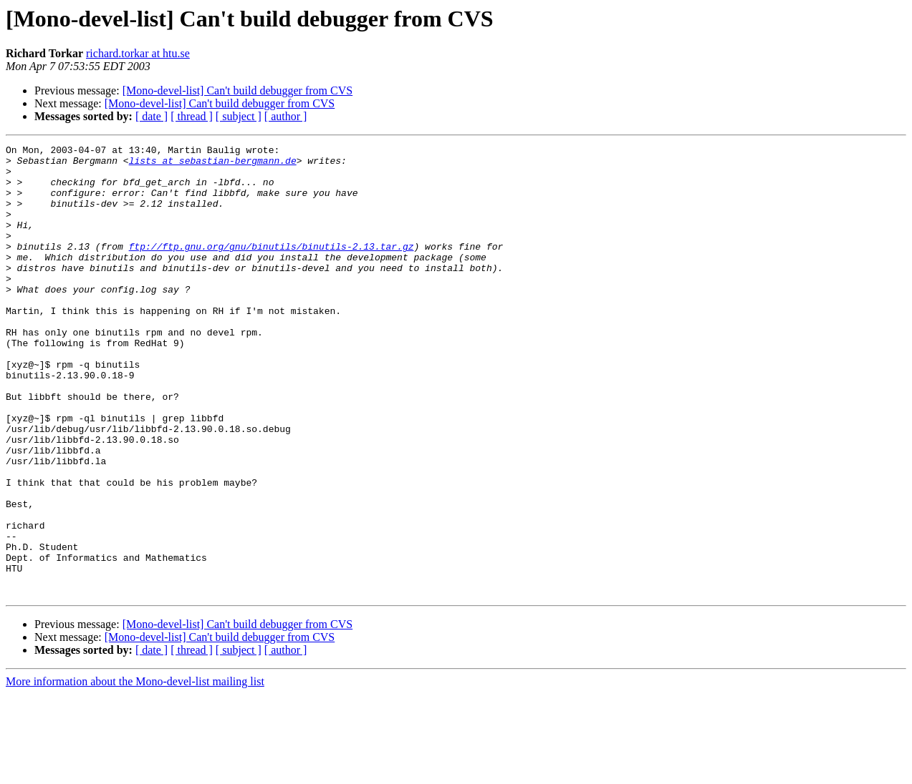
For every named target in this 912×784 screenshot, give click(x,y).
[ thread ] (192, 116)
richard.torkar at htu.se (138, 53)
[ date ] (151, 116)
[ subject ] (238, 116)
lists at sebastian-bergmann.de (213, 164)
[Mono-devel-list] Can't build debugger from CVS (238, 90)
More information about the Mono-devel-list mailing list (135, 771)
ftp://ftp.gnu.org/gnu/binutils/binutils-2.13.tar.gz (271, 267)
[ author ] (285, 116)
